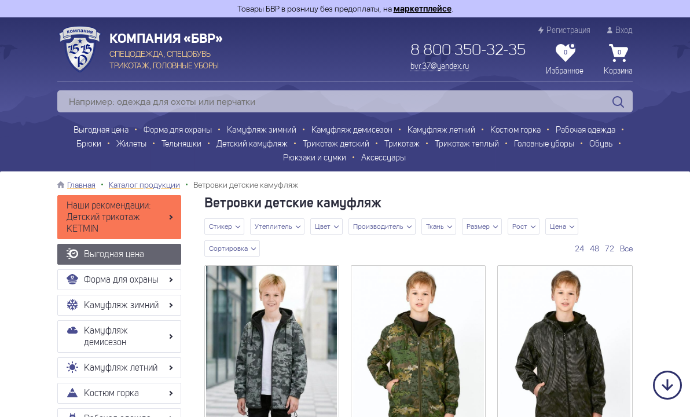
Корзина (618, 59)
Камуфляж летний (441, 130)
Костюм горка (515, 130)
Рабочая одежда (585, 130)
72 (609, 248)
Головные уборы (544, 144)
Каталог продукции (144, 184)
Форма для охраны (178, 130)
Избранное (564, 59)
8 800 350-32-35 (468, 51)
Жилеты (131, 144)
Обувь (600, 144)
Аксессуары (383, 158)
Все (626, 248)
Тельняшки (181, 144)
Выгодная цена (101, 130)
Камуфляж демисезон (351, 130)
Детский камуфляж (252, 144)
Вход (620, 30)
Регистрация (564, 30)
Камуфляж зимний (261, 130)
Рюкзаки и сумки (314, 158)
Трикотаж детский (336, 144)
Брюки (88, 144)
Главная (81, 184)
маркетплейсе (423, 8)
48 (594, 248)
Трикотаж (402, 144)
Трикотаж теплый (467, 144)
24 (579, 248)
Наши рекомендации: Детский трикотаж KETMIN (109, 218)
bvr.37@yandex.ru (439, 67)
